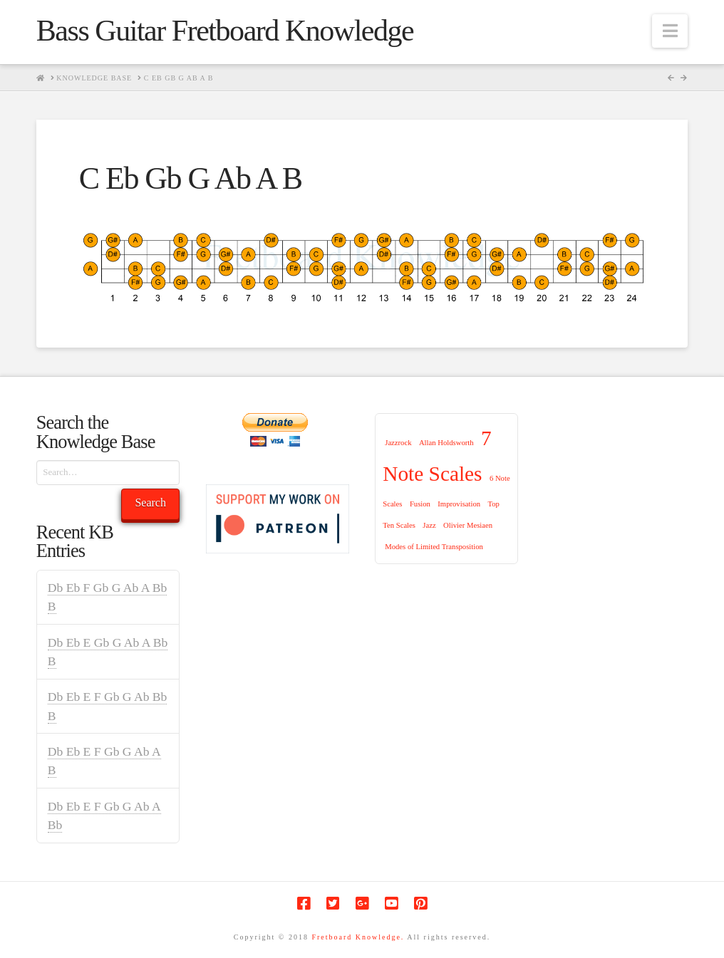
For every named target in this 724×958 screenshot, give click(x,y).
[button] (670, 31)
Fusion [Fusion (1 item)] (420, 504)
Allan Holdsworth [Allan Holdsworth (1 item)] (446, 443)
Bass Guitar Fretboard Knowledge (224, 31)
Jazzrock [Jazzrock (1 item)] (398, 443)
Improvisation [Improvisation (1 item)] (459, 504)
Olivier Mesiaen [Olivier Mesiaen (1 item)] (467, 525)
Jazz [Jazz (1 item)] (429, 525)
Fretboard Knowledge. (357, 937)
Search (150, 502)
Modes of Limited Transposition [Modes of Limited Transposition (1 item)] (434, 547)
